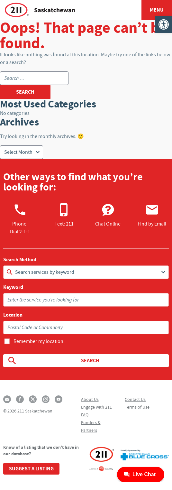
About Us (90, 399)
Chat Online (108, 215)
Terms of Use (137, 407)
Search (53, 361)
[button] (163, 24)
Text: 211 (64, 215)
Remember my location (38, 341)
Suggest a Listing (31, 468)
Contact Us (135, 399)
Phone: (20, 219)
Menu (157, 9)
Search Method (19, 259)
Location (13, 315)
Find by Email (152, 215)
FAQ (84, 415)
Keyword (13, 287)
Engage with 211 (96, 407)
